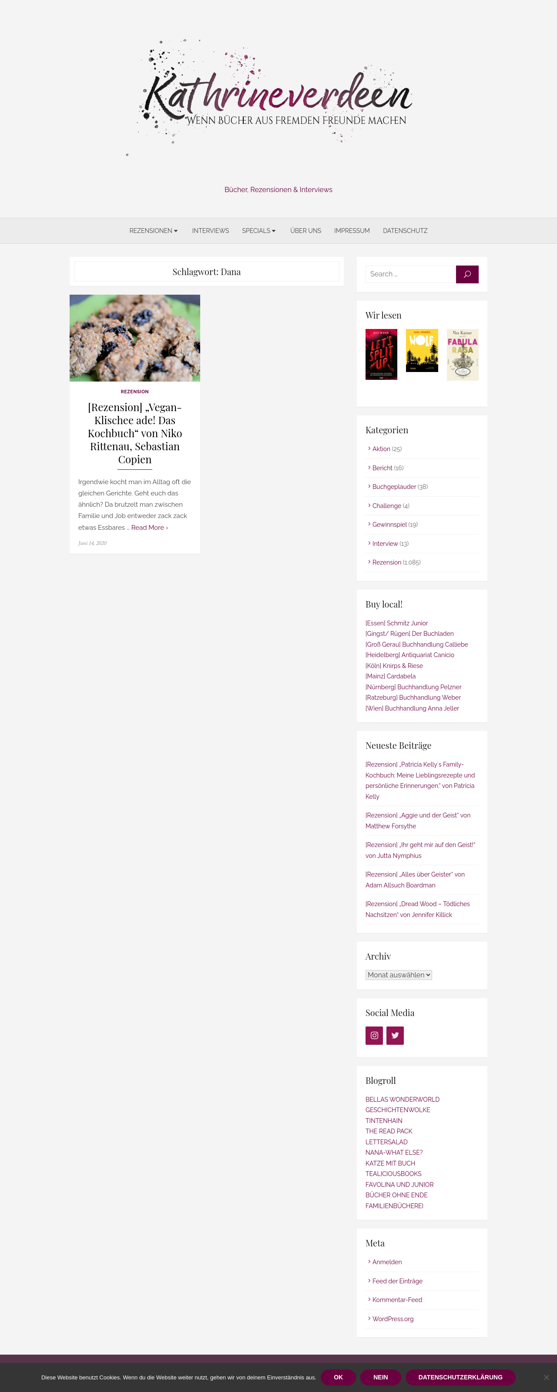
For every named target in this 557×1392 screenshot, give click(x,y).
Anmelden (387, 1262)
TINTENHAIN (384, 1120)
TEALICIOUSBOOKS (394, 1173)
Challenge (386, 505)
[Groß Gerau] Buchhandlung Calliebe (417, 644)
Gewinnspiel (389, 524)
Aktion (381, 448)
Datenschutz (405, 230)
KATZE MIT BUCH (390, 1163)
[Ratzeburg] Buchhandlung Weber (413, 697)
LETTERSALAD (387, 1142)
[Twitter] (395, 1036)
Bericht (382, 468)
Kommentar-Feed (397, 1299)
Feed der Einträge (397, 1281)
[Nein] (546, 1377)
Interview (385, 543)
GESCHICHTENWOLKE (398, 1109)
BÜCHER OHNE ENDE (397, 1195)
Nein (380, 1377)
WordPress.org (393, 1319)
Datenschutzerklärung (461, 1377)
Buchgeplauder (394, 486)
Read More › (149, 528)
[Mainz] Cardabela (391, 676)
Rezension (135, 391)
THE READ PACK (389, 1131)
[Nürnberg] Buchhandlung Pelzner (414, 687)
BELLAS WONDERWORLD (403, 1099)
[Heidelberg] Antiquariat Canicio (410, 654)
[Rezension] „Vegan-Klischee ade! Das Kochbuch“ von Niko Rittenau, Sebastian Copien (134, 433)
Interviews (210, 230)
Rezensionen (150, 230)
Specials (256, 230)
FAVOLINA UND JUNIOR (400, 1184)
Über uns (305, 230)
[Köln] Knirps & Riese (394, 665)
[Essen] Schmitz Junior (397, 623)
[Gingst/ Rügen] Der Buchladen (410, 633)
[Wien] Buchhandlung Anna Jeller (412, 708)
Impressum (352, 230)
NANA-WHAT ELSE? (394, 1152)
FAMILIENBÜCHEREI (394, 1206)
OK (338, 1377)
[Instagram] (374, 1036)
